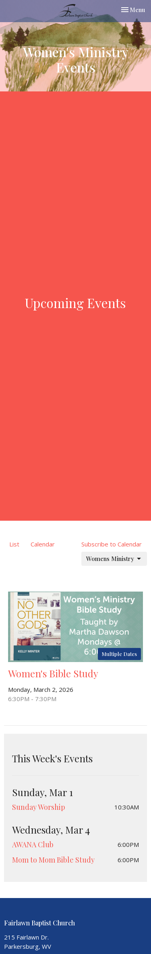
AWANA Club (33, 844)
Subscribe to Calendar (111, 544)
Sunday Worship (38, 807)
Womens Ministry (114, 559)
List (14, 544)
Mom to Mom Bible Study (53, 860)
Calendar (43, 544)
